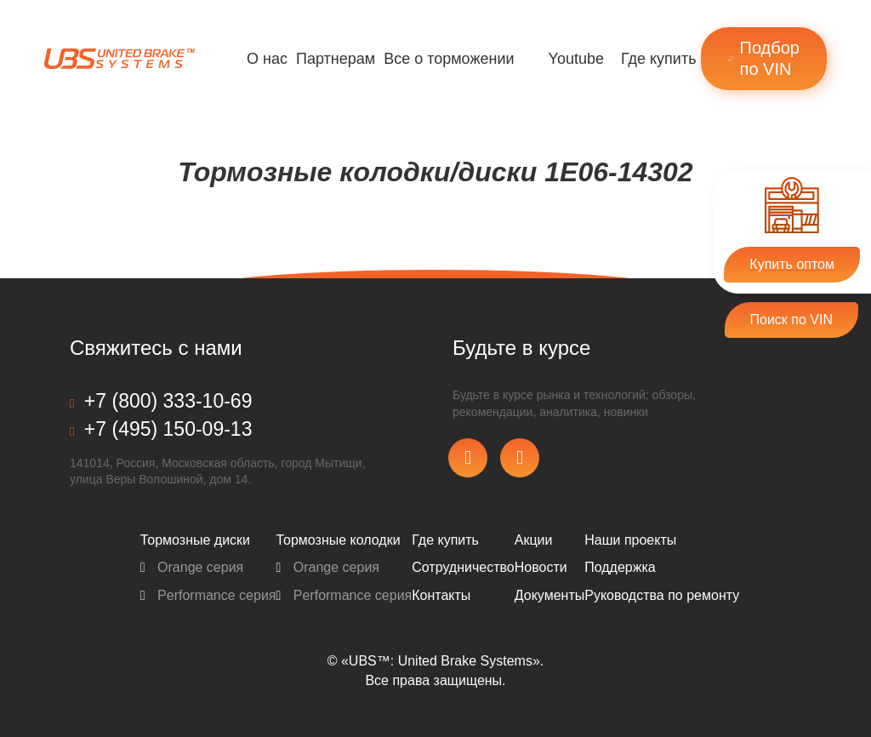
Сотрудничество (463, 567)
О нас (267, 58)
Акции (534, 540)
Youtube (576, 58)
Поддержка (619, 567)
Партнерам (335, 58)
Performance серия (208, 595)
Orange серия (192, 567)
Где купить (659, 58)
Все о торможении (449, 58)
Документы (549, 595)
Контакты (441, 595)
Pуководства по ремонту (661, 595)
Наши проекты (630, 540)
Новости (541, 567)
